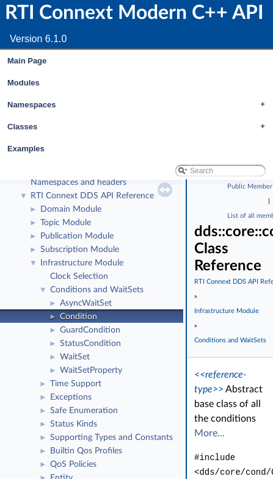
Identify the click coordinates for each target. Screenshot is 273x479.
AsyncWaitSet (86, 303)
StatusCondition (90, 343)
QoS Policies (73, 464)
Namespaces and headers (78, 182)
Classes (139, 126)
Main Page (26, 60)
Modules (23, 82)
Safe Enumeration (84, 410)
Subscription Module (79, 249)
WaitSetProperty (91, 370)
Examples (26, 148)
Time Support (75, 384)
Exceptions (71, 397)
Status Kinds (73, 424)
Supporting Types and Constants (111, 437)
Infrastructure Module (81, 263)
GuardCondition (90, 330)
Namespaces (139, 104)
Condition (78, 316)
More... (209, 433)
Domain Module (70, 209)
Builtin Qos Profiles (86, 451)
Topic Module (65, 222)
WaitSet (75, 357)
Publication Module (77, 236)
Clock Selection (79, 276)
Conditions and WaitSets (97, 290)
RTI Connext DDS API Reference (92, 196)
